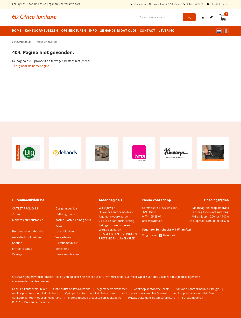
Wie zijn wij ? (107, 208)
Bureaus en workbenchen (28, 231)
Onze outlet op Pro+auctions (71, 289)
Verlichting (62, 249)
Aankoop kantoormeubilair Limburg (35, 293)
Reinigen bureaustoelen (114, 225)
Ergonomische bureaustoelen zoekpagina (95, 298)
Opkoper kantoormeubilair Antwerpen (90, 293)
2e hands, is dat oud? (118, 30)
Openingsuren (73, 30)
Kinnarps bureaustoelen (27, 220)
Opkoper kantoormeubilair (116, 212)
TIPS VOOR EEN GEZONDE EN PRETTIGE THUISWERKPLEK (118, 236)
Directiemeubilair (66, 243)
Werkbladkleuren (110, 230)
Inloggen (203, 17)
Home (17, 30)
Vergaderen (63, 237)
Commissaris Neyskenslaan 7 (150, 3)
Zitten (16, 214)
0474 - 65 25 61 (193, 3)
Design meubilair (66, 208)
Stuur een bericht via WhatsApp (166, 229)
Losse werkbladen (67, 254)
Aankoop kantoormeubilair (151, 289)
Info (93, 30)
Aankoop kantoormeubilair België (197, 289)
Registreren (211, 17)
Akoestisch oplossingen (27, 237)
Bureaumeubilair (192, 298)
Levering (166, 30)
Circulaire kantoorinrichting (116, 221)
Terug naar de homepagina (30, 66)
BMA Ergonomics (66, 214)
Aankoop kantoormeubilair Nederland (36, 298)
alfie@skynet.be (218, 3)
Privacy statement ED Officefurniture (151, 298)
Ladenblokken (64, 231)
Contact (147, 30)
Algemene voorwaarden (114, 216)
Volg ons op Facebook (158, 235)
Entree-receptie (22, 249)
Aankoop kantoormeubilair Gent (194, 293)
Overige (17, 254)
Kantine (17, 243)
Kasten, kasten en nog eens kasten (73, 223)
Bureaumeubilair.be (21, 41)
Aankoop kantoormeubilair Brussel (144, 293)
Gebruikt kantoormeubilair (29, 289)
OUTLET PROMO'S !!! (25, 208)
